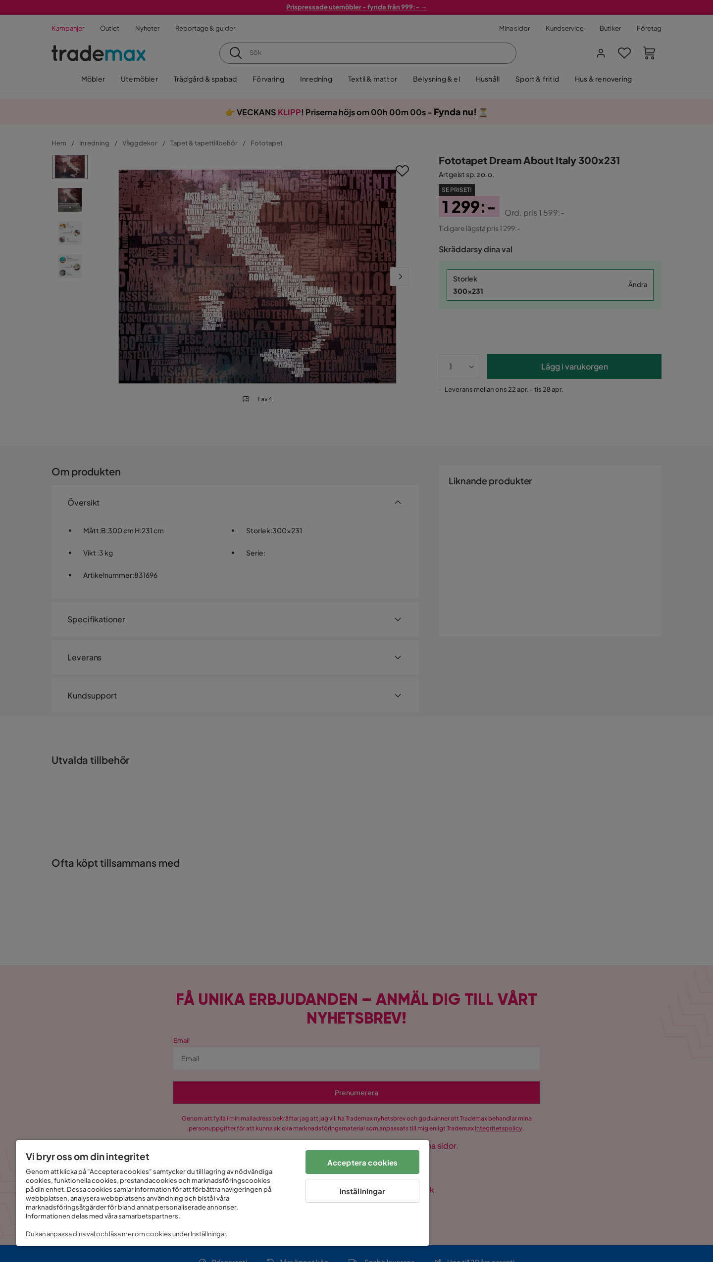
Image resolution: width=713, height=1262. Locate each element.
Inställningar (363, 1191)
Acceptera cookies (362, 1162)
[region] (222, 1193)
